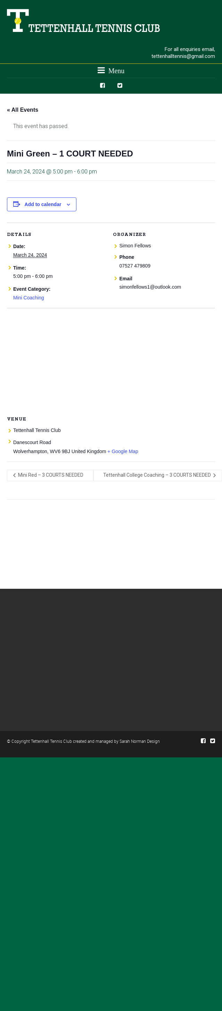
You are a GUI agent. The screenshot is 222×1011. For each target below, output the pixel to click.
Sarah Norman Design (140, 741)
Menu (111, 70)
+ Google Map (122, 451)
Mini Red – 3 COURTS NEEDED (50, 475)
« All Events (22, 110)
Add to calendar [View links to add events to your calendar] (43, 204)
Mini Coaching (28, 297)
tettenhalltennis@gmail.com (183, 56)
